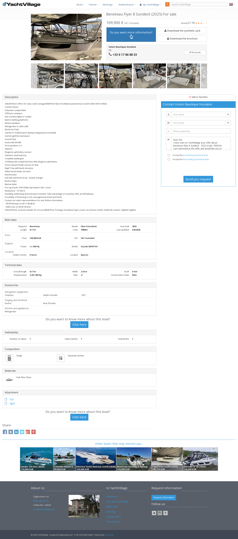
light (10, 403)
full (9, 399)
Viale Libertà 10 (41, 500)
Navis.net (110, 535)
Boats (79, 4)
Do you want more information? (131, 34)
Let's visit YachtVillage (117, 501)
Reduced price (126, 4)
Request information (163, 497)
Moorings (108, 4)
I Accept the (190, 155)
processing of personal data (195, 155)
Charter (93, 4)
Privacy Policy (113, 521)
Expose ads (112, 506)
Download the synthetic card (182, 30)
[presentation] (198, 168)
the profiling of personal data (196, 159)
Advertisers (111, 496)
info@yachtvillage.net (43, 509)
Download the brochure (182, 38)
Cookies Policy (113, 516)
